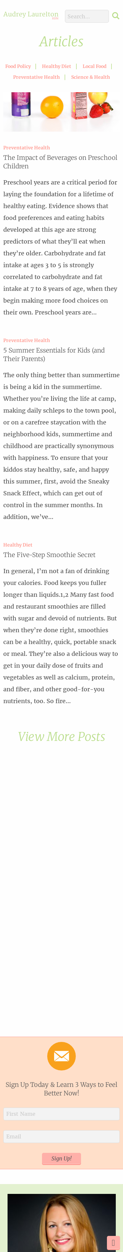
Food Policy (18, 66)
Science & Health (90, 77)
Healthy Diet (56, 66)
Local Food (95, 66)
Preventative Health (36, 77)
